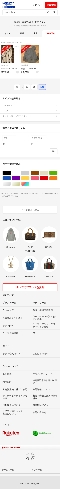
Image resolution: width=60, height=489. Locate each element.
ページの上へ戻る (30, 210)
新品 (22, 33)
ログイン (36, 5)
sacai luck (4, 65)
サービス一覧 (8, 469)
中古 (35, 33)
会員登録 (51, 5)
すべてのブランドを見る (30, 287)
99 (34, 87)
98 (27, 87)
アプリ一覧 (37, 469)
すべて (8, 33)
